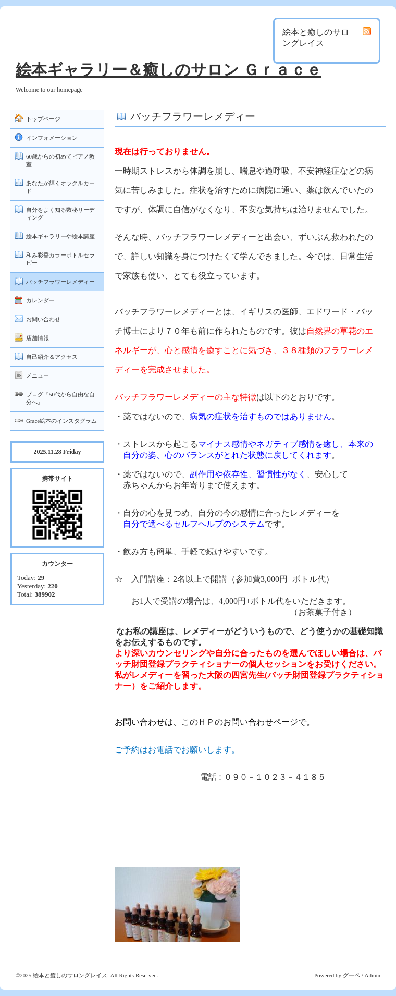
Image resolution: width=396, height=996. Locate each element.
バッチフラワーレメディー (60, 281)
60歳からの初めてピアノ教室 (60, 160)
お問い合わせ (43, 319)
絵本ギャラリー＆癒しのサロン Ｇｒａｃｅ (168, 69)
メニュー (37, 375)
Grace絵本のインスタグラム (61, 421)
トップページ (43, 119)
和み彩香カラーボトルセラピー (60, 259)
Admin (372, 975)
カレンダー (40, 300)
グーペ (351, 975)
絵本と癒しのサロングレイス (70, 975)
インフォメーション (52, 138)
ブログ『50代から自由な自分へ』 (60, 398)
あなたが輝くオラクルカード (60, 187)
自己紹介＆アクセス (52, 357)
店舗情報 (37, 338)
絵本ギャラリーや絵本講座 (60, 236)
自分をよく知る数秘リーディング (60, 214)
